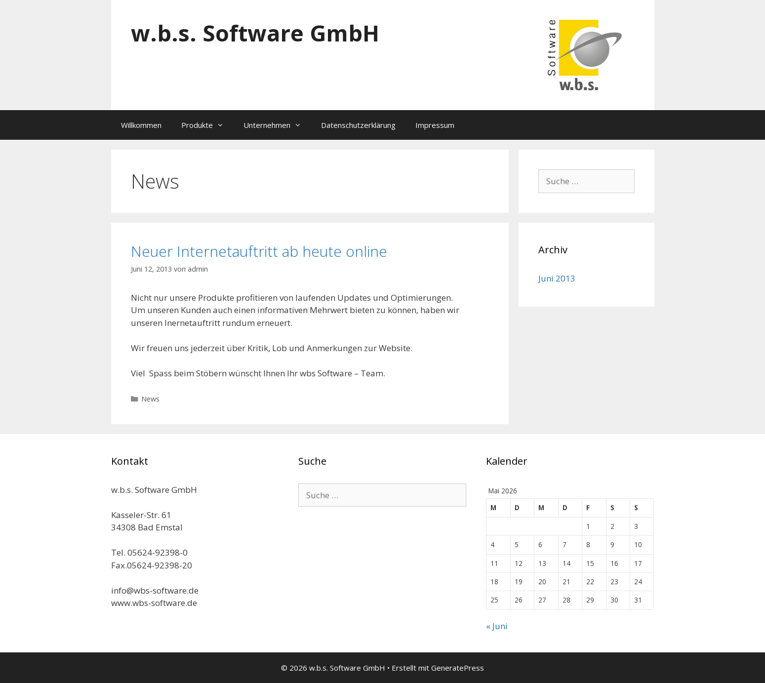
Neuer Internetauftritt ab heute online (259, 251)
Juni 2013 (556, 278)
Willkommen (141, 125)
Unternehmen (277, 125)
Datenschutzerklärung (358, 125)
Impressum (434, 125)
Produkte (207, 125)
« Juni (497, 626)
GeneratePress (457, 668)
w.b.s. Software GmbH (255, 33)
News (150, 398)
